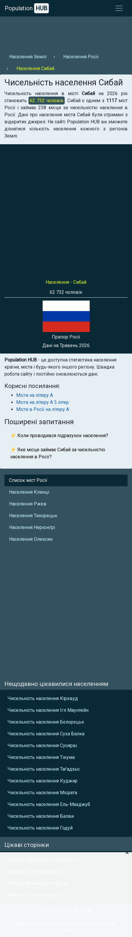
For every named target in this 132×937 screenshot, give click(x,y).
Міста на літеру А (34, 395)
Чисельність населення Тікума (41, 757)
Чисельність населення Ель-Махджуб (49, 804)
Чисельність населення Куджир (43, 781)
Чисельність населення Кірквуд (43, 698)
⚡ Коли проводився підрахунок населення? (59, 435)
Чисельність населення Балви (41, 816)
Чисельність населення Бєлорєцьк (46, 722)
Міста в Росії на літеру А (42, 409)
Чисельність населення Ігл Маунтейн (48, 710)
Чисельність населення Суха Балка (46, 734)
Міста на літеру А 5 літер (42, 402)
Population (27, 8)
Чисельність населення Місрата (42, 792)
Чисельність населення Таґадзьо (44, 769)
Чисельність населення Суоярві (42, 745)
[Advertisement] (65, 32)
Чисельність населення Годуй (40, 828)
